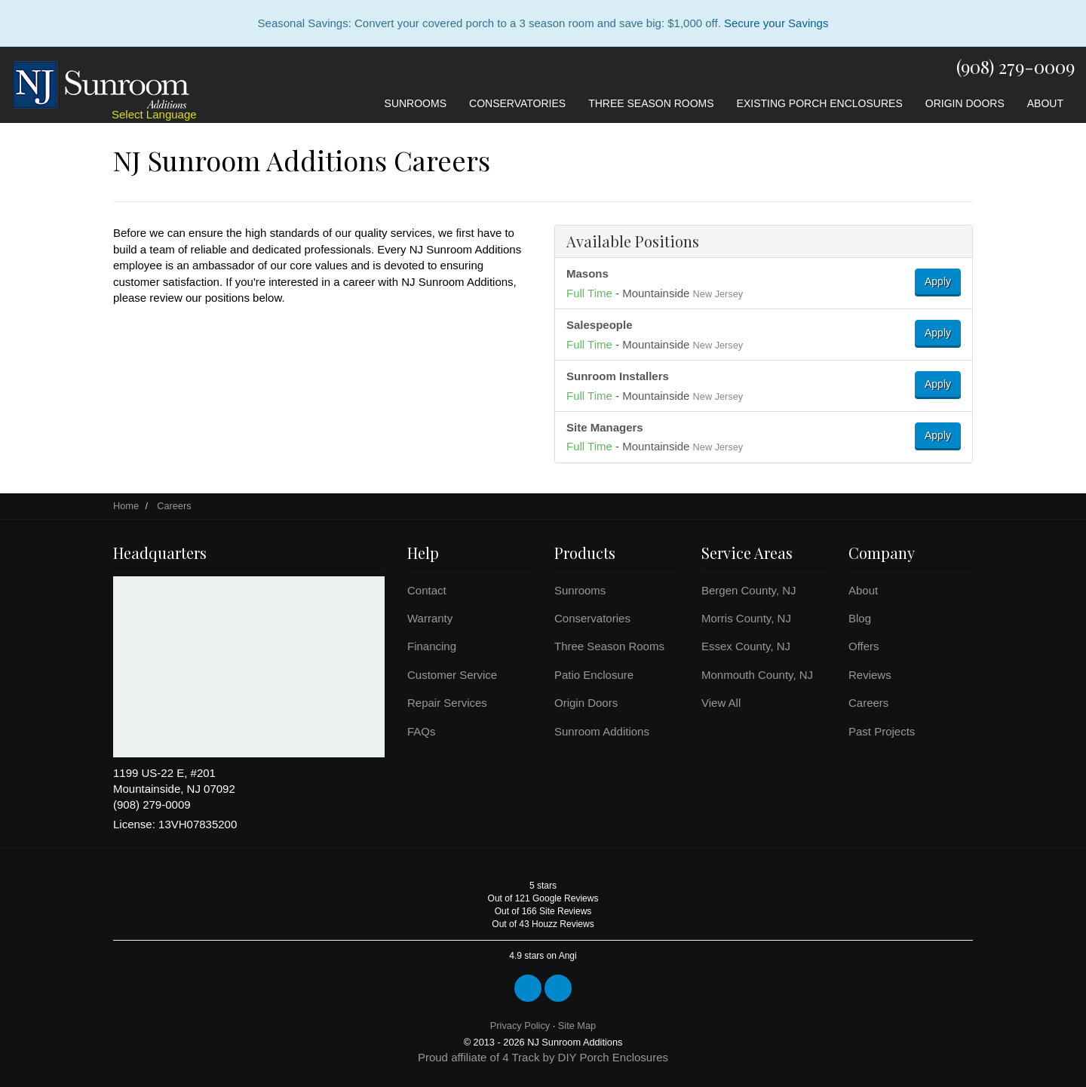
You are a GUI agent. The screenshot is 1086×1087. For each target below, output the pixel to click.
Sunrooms (580, 590)
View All (721, 702)
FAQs (421, 731)
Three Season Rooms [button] (650, 103)
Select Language (154, 114)
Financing (431, 646)
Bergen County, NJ (748, 590)
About (863, 590)
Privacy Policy (520, 1025)
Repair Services (447, 702)
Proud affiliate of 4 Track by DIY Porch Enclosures (543, 1057)
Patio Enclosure (594, 674)
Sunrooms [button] (415, 103)
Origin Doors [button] (965, 103)
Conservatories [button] (517, 103)
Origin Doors (586, 702)
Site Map (577, 1025)
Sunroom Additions (601, 731)
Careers (868, 702)
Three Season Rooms (609, 646)
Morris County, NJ (746, 618)
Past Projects (881, 731)
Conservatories (592, 618)
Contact (426, 590)
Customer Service (452, 674)
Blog (859, 618)
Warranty (429, 618)
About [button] (1045, 103)
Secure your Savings (776, 23)
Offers (863, 646)
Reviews (869, 674)
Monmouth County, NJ (757, 674)
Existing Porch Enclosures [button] (820, 103)
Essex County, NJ (745, 646)
